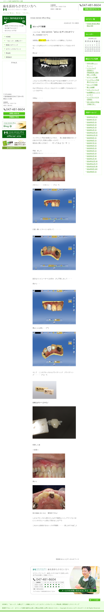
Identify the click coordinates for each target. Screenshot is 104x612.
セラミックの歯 (92, 77)
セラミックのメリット (47, 604)
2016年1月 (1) (92, 130)
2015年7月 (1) (92, 143)
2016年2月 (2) (92, 127)
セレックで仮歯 (92, 85)
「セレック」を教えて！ (16, 604)
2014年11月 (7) (92, 164)
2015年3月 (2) (92, 153)
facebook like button (73, 555)
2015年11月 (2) (92, 135)
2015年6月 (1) (92, 146)
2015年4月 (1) (92, 151)
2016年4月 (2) (92, 125)
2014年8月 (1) (92, 172)
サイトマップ (74, 604)
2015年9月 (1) (92, 138)
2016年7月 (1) (92, 119)
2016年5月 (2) (92, 122)
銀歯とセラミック (33, 604)
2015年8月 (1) (92, 140)
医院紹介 (66, 604)
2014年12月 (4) (92, 161)
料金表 (59, 604)
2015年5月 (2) (92, 148)
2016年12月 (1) (92, 117)
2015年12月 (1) (92, 133)
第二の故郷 (90, 87)
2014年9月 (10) (92, 169)
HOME (4, 604)
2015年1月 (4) (92, 159)
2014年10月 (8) (92, 166)
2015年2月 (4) (92, 156)
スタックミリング (93, 90)
